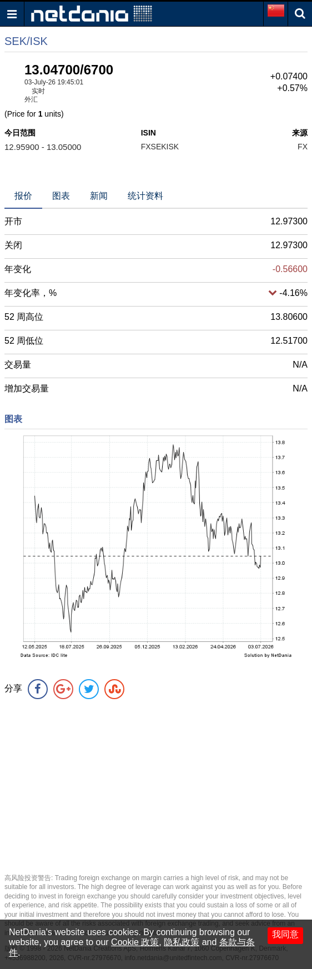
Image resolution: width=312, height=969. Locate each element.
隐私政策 (181, 942)
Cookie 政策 (135, 942)
